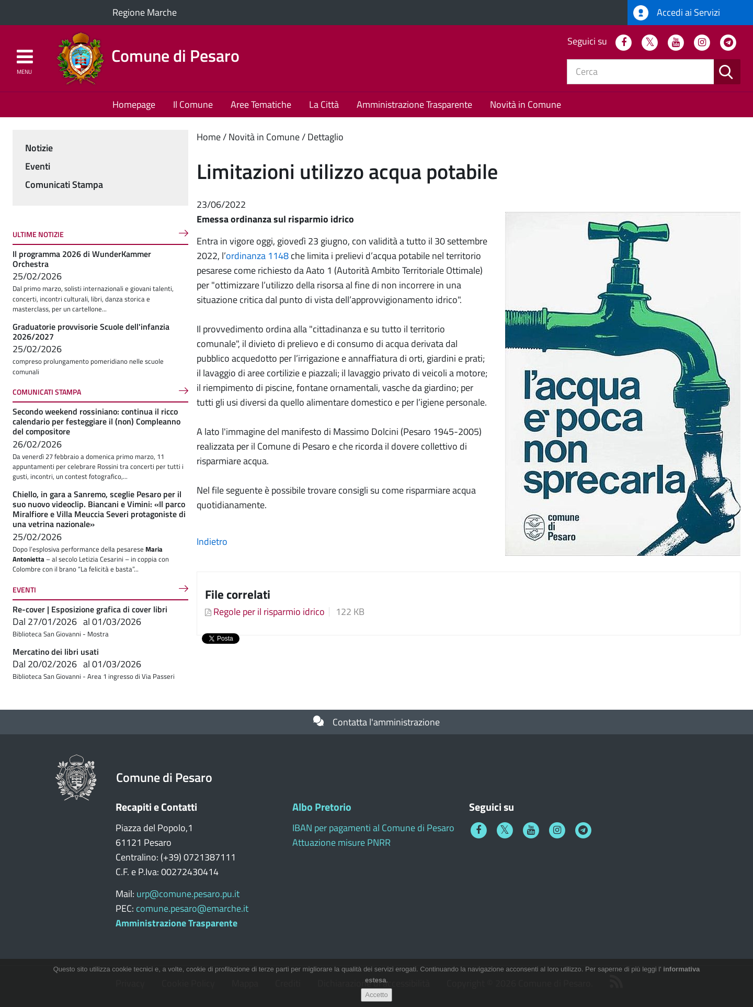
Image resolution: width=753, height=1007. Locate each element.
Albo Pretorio (321, 807)
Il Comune (193, 104)
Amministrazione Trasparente (414, 104)
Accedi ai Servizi (676, 12)
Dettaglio (325, 137)
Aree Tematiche (261, 104)
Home (209, 137)
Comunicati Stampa (64, 184)
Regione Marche (144, 12)
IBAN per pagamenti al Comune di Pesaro (373, 828)
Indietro (212, 541)
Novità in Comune (525, 104)
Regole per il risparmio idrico (269, 612)
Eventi (37, 166)
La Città (324, 104)
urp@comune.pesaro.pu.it (187, 894)
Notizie (39, 148)
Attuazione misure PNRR (341, 842)
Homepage (133, 104)
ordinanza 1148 (257, 256)
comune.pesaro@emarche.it (192, 908)
